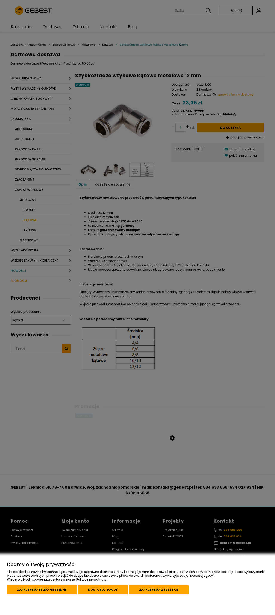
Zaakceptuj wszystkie (158, 589)
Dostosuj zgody (103, 589)
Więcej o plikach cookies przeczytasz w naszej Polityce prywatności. (57, 579)
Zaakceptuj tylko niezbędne (42, 589)
